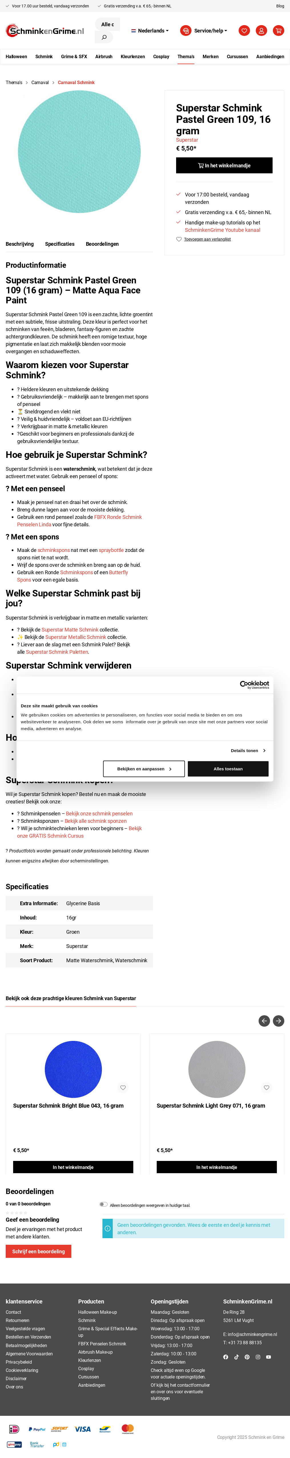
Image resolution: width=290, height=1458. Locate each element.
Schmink (87, 1320)
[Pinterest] (247, 1357)
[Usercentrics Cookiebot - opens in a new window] (244, 685)
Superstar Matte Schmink (70, 629)
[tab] (20, 244)
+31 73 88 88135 (244, 1342)
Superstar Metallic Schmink (75, 636)
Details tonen (244, 750)
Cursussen (88, 1377)
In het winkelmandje (73, 1167)
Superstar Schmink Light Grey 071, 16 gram (211, 1105)
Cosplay (86, 1368)
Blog (280, 6)
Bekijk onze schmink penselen (99, 813)
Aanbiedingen (91, 1385)
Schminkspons (76, 572)
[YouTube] (268, 1357)
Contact (13, 1312)
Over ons (14, 1387)
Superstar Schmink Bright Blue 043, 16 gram (68, 1105)
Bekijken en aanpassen (144, 768)
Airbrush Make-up (95, 1352)
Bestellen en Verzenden (28, 1337)
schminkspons (54, 550)
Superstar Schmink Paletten (57, 651)
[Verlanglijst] (244, 30)
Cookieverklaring (22, 1370)
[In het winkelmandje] (224, 165)
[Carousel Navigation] (145, 1021)
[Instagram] (258, 1357)
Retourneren (17, 1320)
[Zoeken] (104, 37)
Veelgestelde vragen (25, 1328)
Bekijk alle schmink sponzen (96, 820)
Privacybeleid (19, 1362)
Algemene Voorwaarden (29, 1354)
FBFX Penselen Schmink (102, 1344)
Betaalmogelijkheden (26, 1345)
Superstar (187, 139)
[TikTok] (236, 1357)
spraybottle (111, 550)
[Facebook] (225, 1357)
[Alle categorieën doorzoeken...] (107, 24)
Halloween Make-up (97, 1312)
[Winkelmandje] (278, 30)
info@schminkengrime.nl (252, 1334)
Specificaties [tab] (59, 243)
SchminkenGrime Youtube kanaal (222, 229)
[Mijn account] (261, 30)
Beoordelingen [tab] (102, 243)
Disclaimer (16, 1378)
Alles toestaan (228, 768)
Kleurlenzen (89, 1360)
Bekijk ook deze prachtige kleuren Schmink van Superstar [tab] (71, 998)
